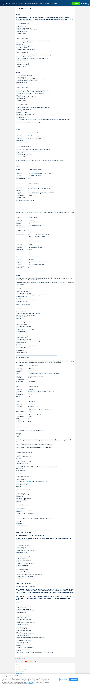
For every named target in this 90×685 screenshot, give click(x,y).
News (51, 3)
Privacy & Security (19, 673)
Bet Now (8, 3)
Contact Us (18, 667)
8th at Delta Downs (33, 173)
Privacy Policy (31, 683)
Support (47, 3)
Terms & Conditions (20, 671)
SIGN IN (85, 3)
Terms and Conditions (28, 682)
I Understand (74, 679)
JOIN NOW (75, 3)
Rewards (42, 3)
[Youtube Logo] (26, 661)
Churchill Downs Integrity (21, 669)
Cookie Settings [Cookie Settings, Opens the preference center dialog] (63, 679)
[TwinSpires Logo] (3, 3)
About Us (18, 664)
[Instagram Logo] (30, 661)
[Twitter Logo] (21, 661)
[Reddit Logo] (35, 661)
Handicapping (28, 3)
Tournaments (35, 3)
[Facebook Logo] (16, 661)
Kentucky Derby (19, 3)
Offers (13, 3)
